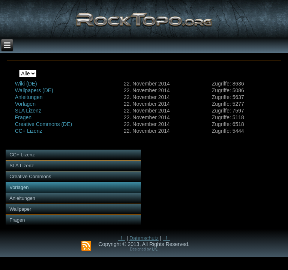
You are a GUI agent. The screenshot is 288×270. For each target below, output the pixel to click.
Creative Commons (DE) (43, 124)
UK (154, 249)
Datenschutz (144, 238)
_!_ (121, 238)
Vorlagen (25, 104)
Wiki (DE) (26, 84)
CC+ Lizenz (28, 131)
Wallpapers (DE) (34, 90)
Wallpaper (20, 209)
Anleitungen (29, 97)
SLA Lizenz (28, 111)
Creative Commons (30, 176)
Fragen (23, 117)
